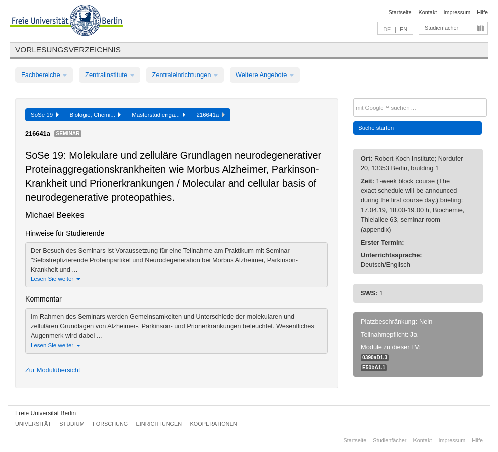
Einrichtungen (159, 424)
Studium (72, 424)
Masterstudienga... (158, 115)
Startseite (400, 12)
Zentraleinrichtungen (185, 75)
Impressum (456, 12)
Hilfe (482, 12)
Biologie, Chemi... (95, 115)
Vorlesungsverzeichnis (68, 49)
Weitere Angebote (265, 75)
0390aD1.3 (374, 357)
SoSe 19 (45, 115)
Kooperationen (213, 424)
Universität (33, 424)
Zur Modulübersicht (52, 370)
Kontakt (428, 12)
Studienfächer (441, 28)
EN (403, 29)
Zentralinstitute (109, 75)
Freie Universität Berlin (45, 413)
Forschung (110, 424)
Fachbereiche (44, 75)
